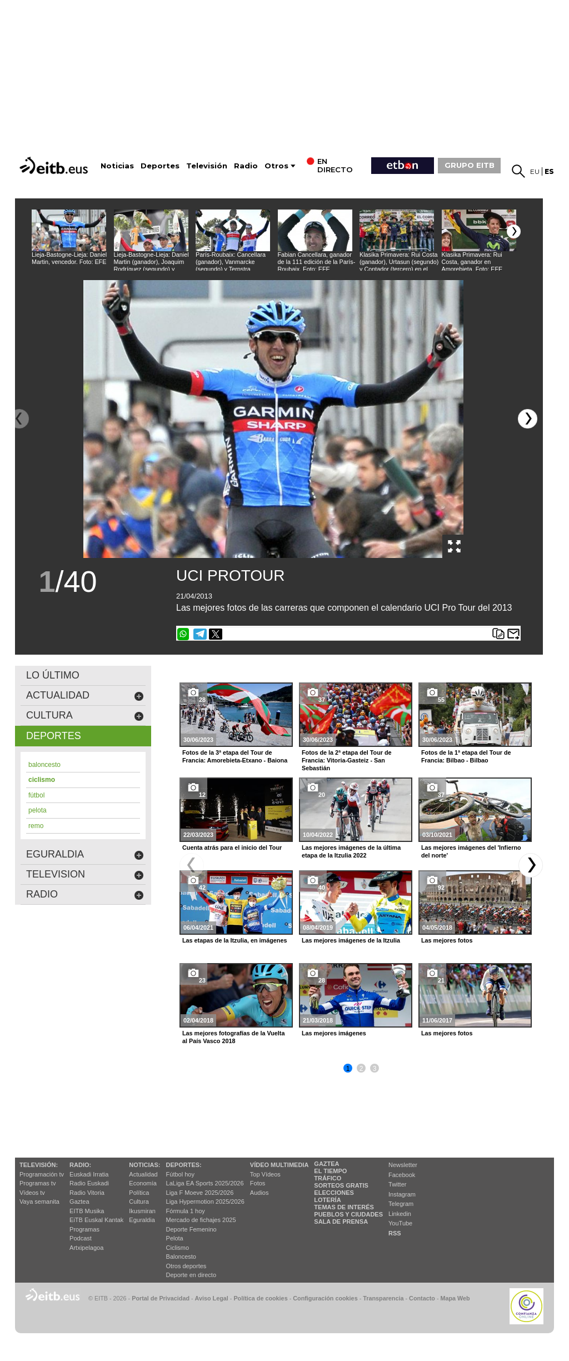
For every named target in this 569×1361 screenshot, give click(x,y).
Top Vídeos (265, 1174)
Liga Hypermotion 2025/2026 (205, 1201)
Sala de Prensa (341, 1221)
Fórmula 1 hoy (185, 1211)
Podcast (80, 1238)
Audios (259, 1192)
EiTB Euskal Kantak (96, 1220)
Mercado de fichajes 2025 (201, 1220)
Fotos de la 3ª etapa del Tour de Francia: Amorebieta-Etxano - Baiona (234, 756)
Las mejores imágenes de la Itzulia (351, 940)
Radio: (80, 1164)
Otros (276, 166)
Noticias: (144, 1164)
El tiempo (330, 1171)
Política (139, 1192)
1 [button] (348, 1069)
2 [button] (361, 1069)
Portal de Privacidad (160, 1298)
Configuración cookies (325, 1298)
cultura (85, 715)
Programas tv (37, 1183)
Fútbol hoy (180, 1174)
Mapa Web (455, 1298)
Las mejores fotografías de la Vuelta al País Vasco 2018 (233, 1037)
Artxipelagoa (86, 1247)
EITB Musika (86, 1211)
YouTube (400, 1223)
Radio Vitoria (86, 1192)
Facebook (401, 1174)
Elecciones (334, 1192)
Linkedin (399, 1213)
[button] (514, 231)
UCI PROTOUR (230, 575)
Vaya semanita (39, 1201)
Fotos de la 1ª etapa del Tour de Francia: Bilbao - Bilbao (466, 756)
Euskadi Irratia (88, 1174)
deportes (53, 735)
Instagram (402, 1194)
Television (85, 874)
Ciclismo (177, 1247)
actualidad (85, 695)
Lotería (327, 1200)
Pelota (174, 1238)
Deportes (160, 166)
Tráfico (327, 1178)
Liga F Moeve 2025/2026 (200, 1192)
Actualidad (143, 1174)
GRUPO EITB (470, 165)
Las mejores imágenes (334, 1033)
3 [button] (375, 1069)
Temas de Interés (344, 1207)
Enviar (513, 634)
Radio (246, 166)
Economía (143, 1183)
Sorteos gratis (341, 1185)
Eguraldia (141, 1220)
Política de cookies (260, 1298)
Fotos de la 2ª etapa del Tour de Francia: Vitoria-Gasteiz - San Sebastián (347, 760)
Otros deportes (186, 1266)
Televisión (206, 166)
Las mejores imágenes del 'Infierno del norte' (471, 851)
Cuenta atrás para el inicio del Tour (232, 847)
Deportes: (184, 1164)
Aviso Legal (211, 1298)
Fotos (258, 1183)
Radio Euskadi (89, 1183)
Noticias (117, 166)
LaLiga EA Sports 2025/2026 (205, 1183)
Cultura (138, 1201)
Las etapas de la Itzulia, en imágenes (234, 940)
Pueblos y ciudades (348, 1214)
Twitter (397, 1184)
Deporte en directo (191, 1275)
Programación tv (41, 1174)
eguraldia (85, 854)
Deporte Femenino (191, 1229)
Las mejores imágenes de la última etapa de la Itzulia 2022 (351, 851)
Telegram (400, 1203)
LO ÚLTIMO (52, 675)
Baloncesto (181, 1256)
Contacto (422, 1298)
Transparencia (383, 1298)
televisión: (38, 1164)
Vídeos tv (32, 1192)
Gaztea (79, 1201)
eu (535, 171)
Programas (84, 1229)
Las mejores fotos (446, 940)
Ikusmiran (142, 1211)
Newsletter (402, 1164)
